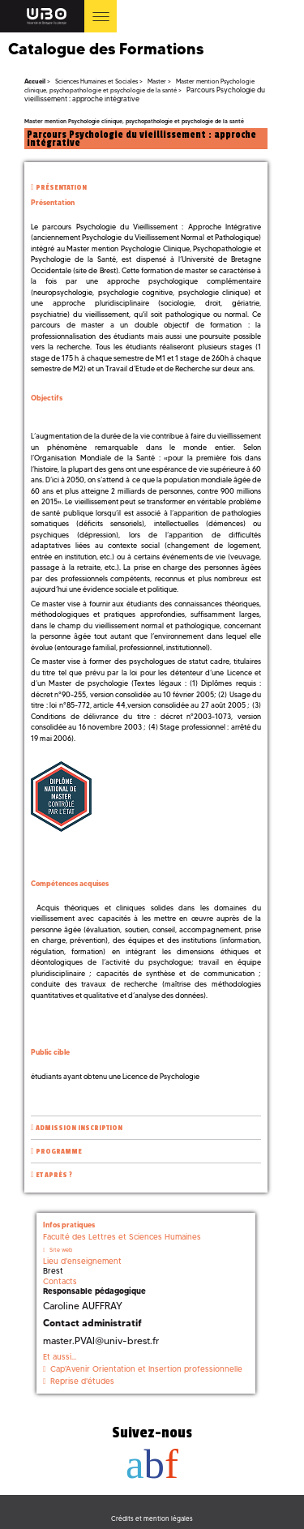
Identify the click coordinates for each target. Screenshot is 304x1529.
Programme (59, 1151)
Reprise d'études (82, 1381)
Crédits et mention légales (152, 1518)
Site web (60, 1249)
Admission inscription (79, 1128)
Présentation (61, 187)
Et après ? (54, 1175)
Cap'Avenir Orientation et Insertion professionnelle (146, 1369)
